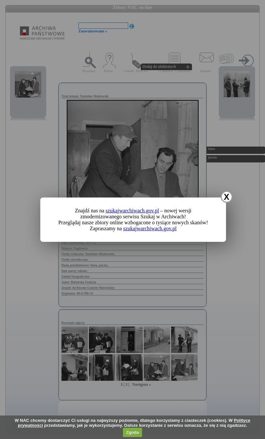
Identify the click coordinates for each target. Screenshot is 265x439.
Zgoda (132, 432)
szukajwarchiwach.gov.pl (132, 210)
